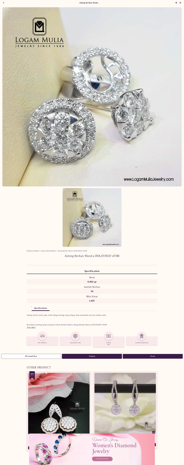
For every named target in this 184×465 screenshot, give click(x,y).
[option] (92, 96)
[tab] (29, 307)
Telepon (92, 356)
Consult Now (31, 356)
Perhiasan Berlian (33, 251)
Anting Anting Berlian (48, 251)
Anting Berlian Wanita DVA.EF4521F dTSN (72, 251)
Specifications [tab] (40, 308)
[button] (31, 327)
